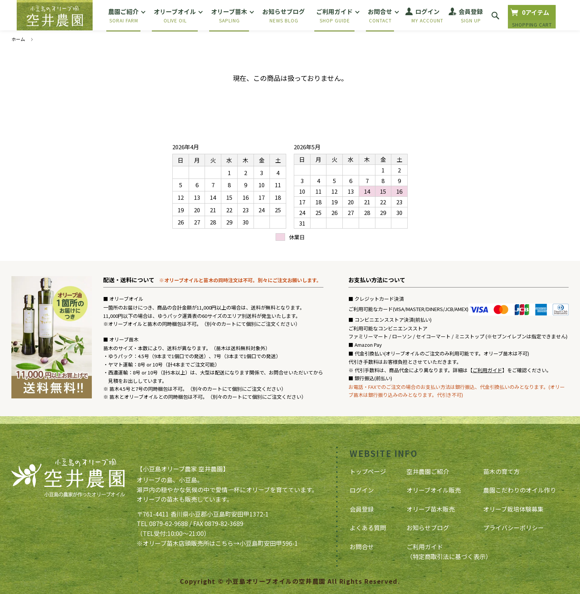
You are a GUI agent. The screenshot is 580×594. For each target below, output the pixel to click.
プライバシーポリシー (513, 527)
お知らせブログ (428, 527)
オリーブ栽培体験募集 (513, 508)
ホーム (18, 39)
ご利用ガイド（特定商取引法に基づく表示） (449, 551)
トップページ (368, 471)
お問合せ (362, 546)
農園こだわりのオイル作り (519, 489)
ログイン (362, 489)
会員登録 (362, 508)
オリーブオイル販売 (434, 489)
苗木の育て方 (501, 471)
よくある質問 (368, 527)
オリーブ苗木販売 (431, 508)
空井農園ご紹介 (428, 471)
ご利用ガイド (487, 370)
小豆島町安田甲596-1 (269, 543)
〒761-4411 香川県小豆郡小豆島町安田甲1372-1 (203, 513)
